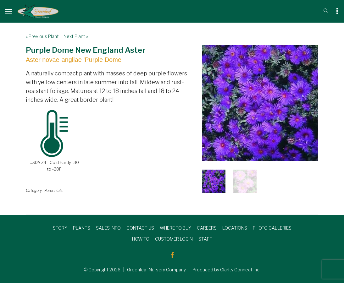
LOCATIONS (234, 228)
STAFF (205, 239)
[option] (260, 103)
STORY (60, 228)
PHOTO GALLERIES (272, 228)
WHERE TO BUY (175, 228)
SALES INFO (108, 228)
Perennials (53, 190)
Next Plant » (76, 36)
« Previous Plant (42, 36)
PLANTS (81, 228)
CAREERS (207, 228)
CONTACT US (140, 228)
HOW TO (140, 239)
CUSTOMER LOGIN (174, 239)
